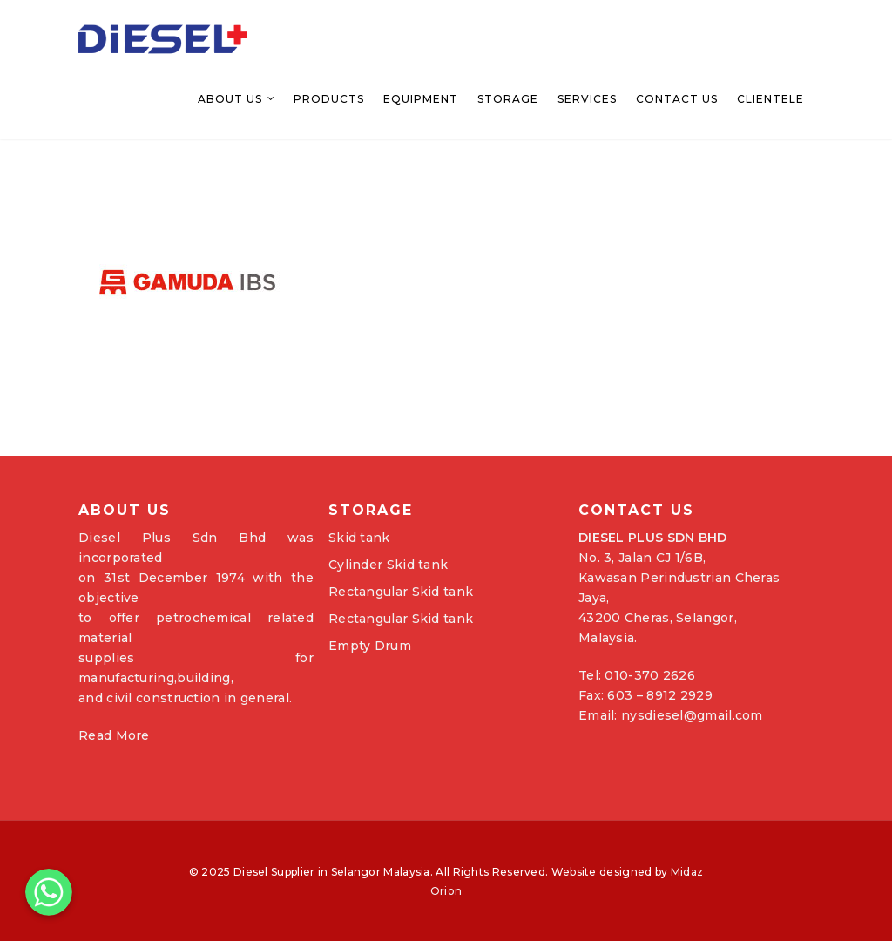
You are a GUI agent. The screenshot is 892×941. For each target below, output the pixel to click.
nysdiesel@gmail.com (692, 715)
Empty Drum (369, 645)
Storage (507, 98)
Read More (114, 735)
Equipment (420, 98)
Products (329, 98)
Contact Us (677, 98)
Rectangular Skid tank (400, 591)
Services (587, 98)
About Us (237, 99)
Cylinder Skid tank (388, 564)
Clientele (770, 98)
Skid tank (359, 537)
